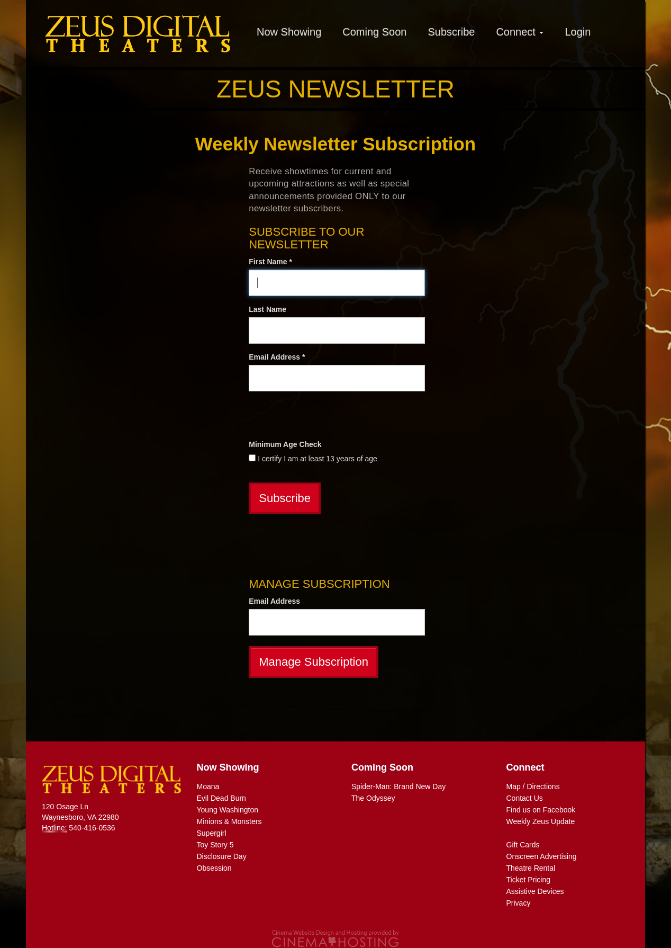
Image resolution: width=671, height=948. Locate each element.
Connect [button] (519, 32)
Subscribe (451, 32)
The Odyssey (373, 798)
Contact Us (524, 798)
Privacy (518, 903)
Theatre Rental (531, 868)
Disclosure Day (222, 856)
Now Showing (289, 32)
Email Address (274, 601)
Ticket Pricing (528, 879)
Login (578, 32)
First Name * (270, 261)
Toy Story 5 (215, 844)
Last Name (267, 309)
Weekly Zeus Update (540, 821)
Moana (208, 786)
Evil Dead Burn (221, 798)
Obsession (214, 868)
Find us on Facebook (541, 810)
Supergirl (211, 833)
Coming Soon (374, 32)
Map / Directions (533, 786)
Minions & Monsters (229, 821)
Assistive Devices (535, 891)
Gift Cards (523, 844)
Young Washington (228, 810)
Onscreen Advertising (541, 856)
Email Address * (277, 357)
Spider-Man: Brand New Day (398, 786)
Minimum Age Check (285, 444)
